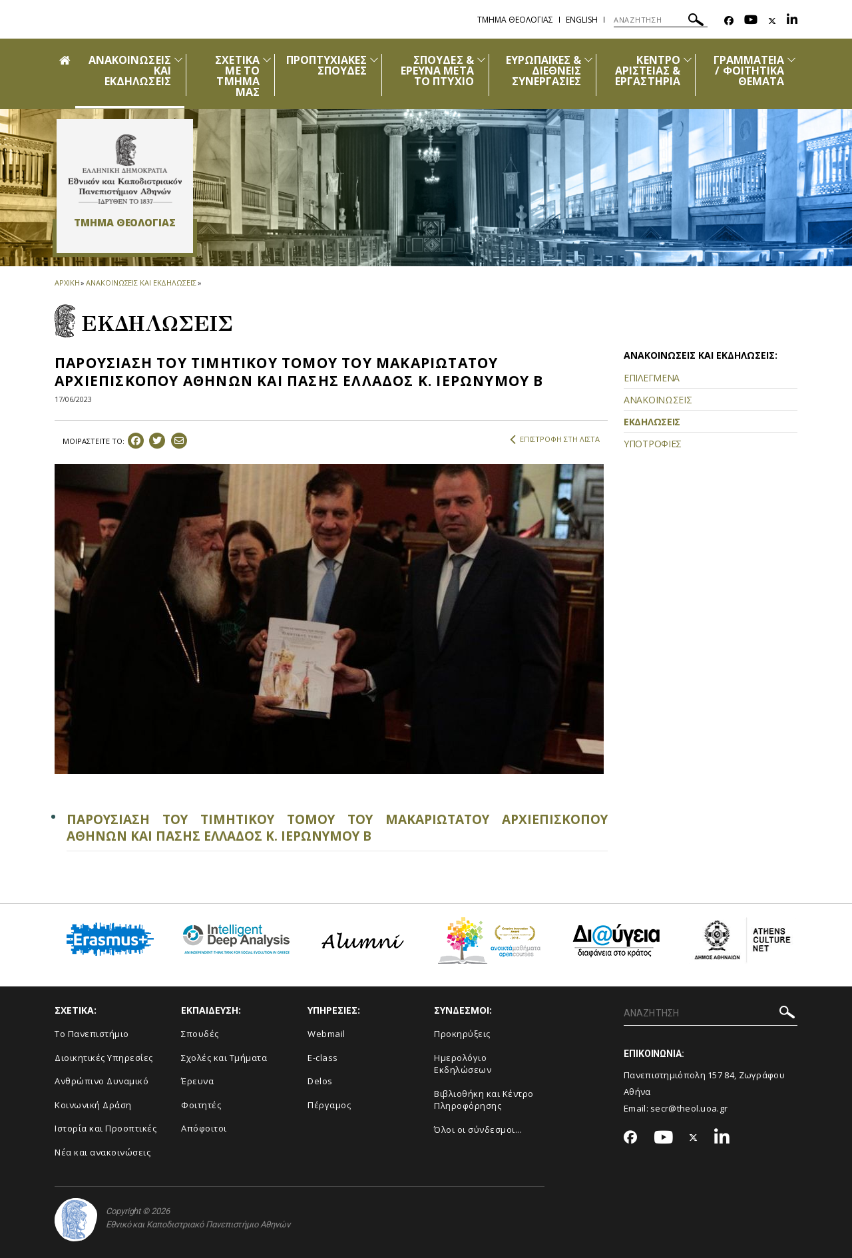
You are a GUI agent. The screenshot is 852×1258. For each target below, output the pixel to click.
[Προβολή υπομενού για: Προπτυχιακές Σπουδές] (374, 59)
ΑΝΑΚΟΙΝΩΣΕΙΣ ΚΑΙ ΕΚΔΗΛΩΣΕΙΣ (141, 283)
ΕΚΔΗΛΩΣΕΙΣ (652, 421)
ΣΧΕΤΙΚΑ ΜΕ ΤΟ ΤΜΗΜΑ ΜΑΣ (237, 76)
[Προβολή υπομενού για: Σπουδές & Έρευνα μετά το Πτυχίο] (481, 59)
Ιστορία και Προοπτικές (105, 1128)
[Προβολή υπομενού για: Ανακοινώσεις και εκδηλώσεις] (178, 59)
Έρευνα (197, 1081)
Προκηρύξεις (462, 1034)
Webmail (326, 1034)
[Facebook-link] (729, 21)
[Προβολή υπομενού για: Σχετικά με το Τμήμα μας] (267, 59)
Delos (320, 1081)
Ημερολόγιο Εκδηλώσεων (462, 1064)
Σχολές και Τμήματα (224, 1058)
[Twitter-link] (772, 21)
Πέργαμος (329, 1105)
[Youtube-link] (750, 21)
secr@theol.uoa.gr (689, 1108)
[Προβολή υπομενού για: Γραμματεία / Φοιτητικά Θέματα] (791, 59)
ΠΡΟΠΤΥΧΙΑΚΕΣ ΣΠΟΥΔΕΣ (326, 65)
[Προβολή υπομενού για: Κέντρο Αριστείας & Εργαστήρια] (687, 59)
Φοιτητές (201, 1105)
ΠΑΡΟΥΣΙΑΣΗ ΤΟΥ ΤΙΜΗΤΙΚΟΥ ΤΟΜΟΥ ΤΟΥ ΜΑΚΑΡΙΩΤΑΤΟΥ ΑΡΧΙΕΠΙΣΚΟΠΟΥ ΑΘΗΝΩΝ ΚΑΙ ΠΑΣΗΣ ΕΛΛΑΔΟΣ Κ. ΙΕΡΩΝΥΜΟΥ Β (337, 828)
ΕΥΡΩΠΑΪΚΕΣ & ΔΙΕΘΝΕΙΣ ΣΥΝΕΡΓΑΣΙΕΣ (544, 71)
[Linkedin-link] (792, 21)
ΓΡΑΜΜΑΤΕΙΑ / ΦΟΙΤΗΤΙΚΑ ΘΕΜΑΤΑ (749, 71)
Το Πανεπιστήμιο (92, 1034)
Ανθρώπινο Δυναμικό (101, 1081)
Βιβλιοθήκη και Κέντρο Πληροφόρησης (484, 1100)
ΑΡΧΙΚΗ (67, 283)
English (582, 19)
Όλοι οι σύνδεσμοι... (478, 1130)
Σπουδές (200, 1034)
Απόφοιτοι (204, 1128)
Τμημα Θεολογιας (515, 19)
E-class (323, 1058)
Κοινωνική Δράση (93, 1105)
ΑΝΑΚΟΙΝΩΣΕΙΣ (658, 399)
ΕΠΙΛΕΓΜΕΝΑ (652, 377)
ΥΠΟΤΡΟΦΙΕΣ (653, 443)
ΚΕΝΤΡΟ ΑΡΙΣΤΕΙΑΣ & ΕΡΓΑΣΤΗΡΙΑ (647, 71)
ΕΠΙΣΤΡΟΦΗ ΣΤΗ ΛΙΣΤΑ (555, 439)
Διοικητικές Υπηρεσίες (104, 1058)
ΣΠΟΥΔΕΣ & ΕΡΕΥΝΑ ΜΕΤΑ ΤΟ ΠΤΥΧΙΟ (437, 71)
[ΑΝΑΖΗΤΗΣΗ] (661, 20)
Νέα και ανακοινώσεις (102, 1152)
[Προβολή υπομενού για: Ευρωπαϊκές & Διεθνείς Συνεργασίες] (588, 59)
